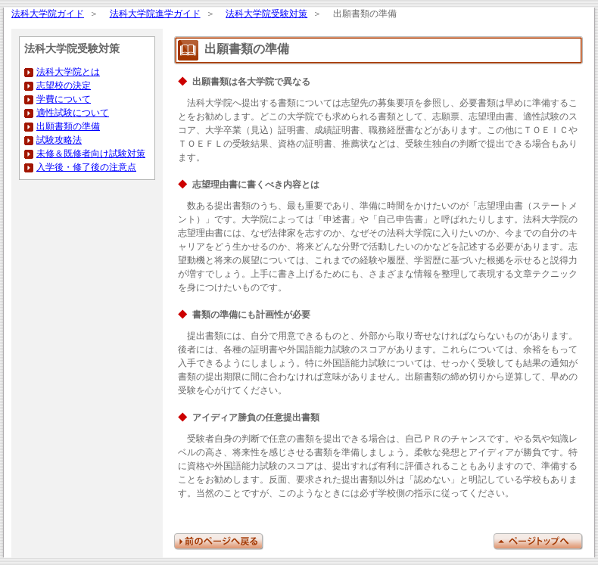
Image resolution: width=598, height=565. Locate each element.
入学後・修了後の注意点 (86, 167)
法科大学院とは (68, 72)
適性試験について (72, 113)
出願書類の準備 (68, 126)
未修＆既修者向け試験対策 (90, 153)
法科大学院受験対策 (266, 14)
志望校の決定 (63, 85)
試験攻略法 (59, 140)
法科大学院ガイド (47, 14)
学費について (63, 99)
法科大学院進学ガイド (155, 14)
